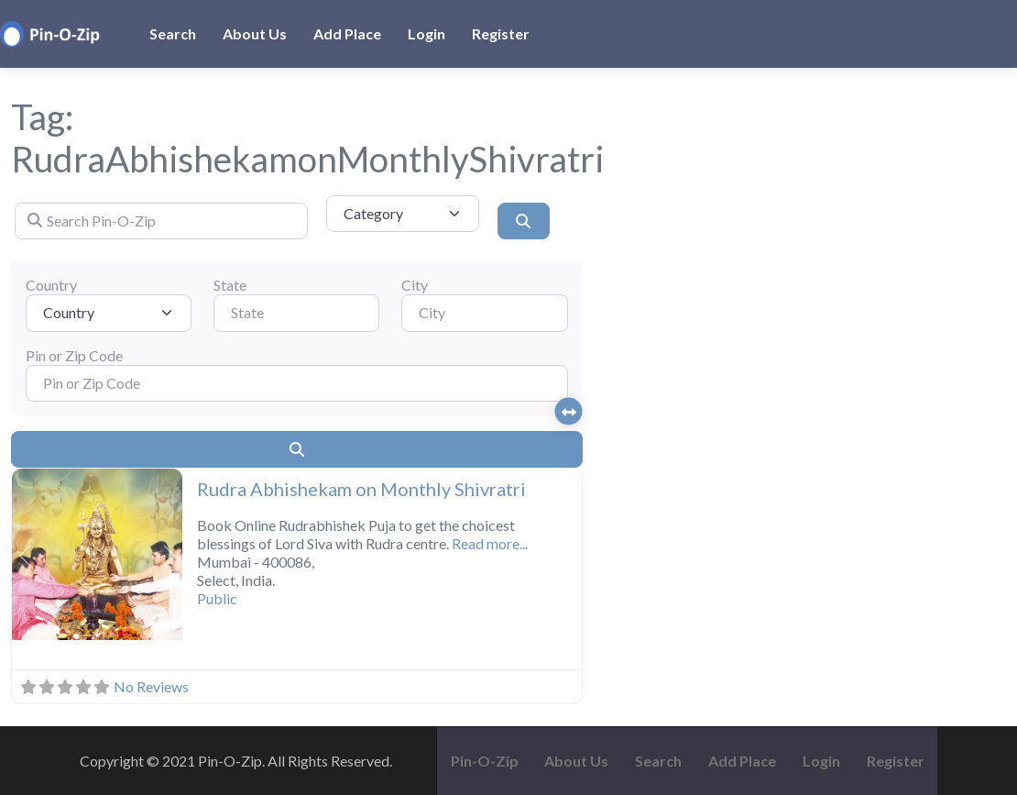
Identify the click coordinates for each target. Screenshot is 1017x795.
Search (172, 33)
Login (426, 33)
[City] (484, 312)
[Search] (523, 221)
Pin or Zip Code (74, 355)
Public (217, 598)
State (229, 284)
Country (51, 284)
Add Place (347, 33)
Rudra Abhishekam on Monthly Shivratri (361, 489)
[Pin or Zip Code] (297, 383)
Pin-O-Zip (485, 760)
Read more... (490, 543)
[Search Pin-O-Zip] (161, 221)
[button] (25, 556)
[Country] (108, 312)
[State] (296, 312)
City (414, 284)
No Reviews (151, 686)
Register (501, 33)
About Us (255, 33)
